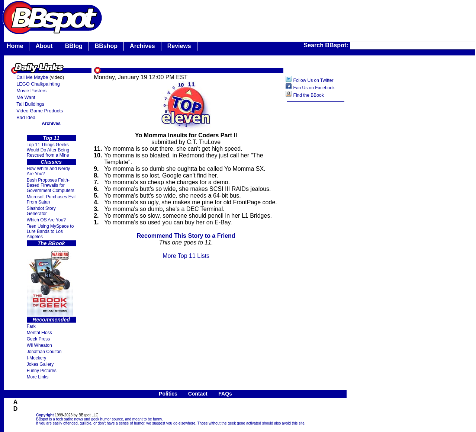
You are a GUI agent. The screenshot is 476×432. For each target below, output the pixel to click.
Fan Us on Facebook (314, 87)
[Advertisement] (315, 223)
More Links (38, 377)
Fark (31, 326)
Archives (142, 46)
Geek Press (38, 339)
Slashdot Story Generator (41, 211)
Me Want (25, 97)
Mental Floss (39, 332)
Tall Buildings (30, 104)
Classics (51, 162)
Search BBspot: (327, 45)
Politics (168, 394)
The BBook (51, 243)
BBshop (106, 46)
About (43, 46)
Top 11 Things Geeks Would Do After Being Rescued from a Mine (48, 150)
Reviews (179, 46)
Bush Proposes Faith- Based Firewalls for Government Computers (50, 185)
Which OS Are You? (46, 220)
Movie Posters (31, 90)
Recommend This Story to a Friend (186, 236)
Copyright (45, 415)
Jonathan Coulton (44, 351)
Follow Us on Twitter (313, 80)
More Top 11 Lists (186, 256)
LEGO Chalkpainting (38, 84)
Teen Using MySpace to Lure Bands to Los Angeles (50, 231)
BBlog (74, 46)
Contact (198, 394)
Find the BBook (308, 95)
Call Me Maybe (32, 77)
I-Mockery (36, 358)
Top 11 (51, 138)
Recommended (51, 320)
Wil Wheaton (39, 345)
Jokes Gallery (40, 364)
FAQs (225, 394)
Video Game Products (39, 110)
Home (15, 46)
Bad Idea (25, 117)
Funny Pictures (42, 370)
